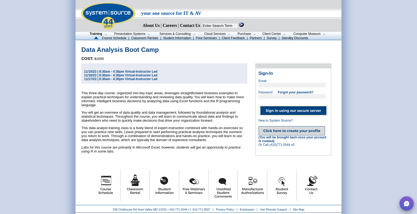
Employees (247, 209)
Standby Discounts (295, 38)
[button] (406, 203)
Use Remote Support (273, 209)
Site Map (298, 209)
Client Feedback (233, 38)
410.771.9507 (201, 209)
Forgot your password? (296, 92)
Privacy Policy (225, 209)
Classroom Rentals (144, 38)
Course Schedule (114, 38)
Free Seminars (206, 38)
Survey (272, 38)
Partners (256, 38)
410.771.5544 (178, 209)
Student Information (177, 38)
